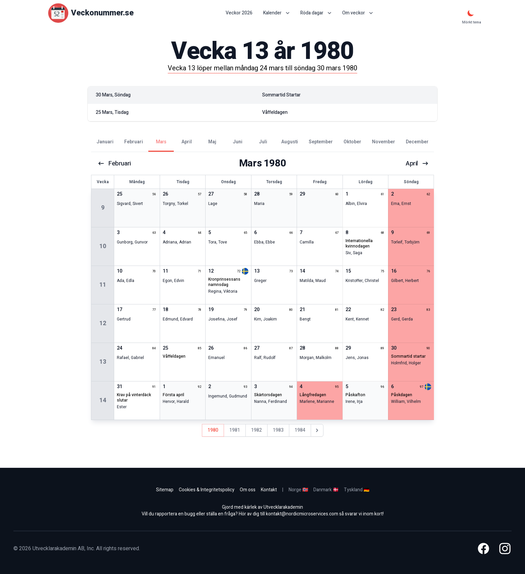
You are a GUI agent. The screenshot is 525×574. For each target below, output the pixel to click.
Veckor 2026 (239, 13)
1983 (278, 430)
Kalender (276, 12)
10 (102, 246)
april (417, 163)
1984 (300, 430)
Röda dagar (315, 12)
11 (102, 284)
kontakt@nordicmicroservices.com (302, 513)
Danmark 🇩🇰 (326, 489)
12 (102, 323)
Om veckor (357, 12)
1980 (213, 430)
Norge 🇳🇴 (298, 489)
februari (115, 163)
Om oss (247, 489)
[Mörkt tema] (471, 13)
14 (102, 400)
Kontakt (269, 489)
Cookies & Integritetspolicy (206, 489)
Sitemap (164, 489)
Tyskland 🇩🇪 (356, 489)
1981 (234, 430)
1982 (256, 430)
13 (102, 361)
